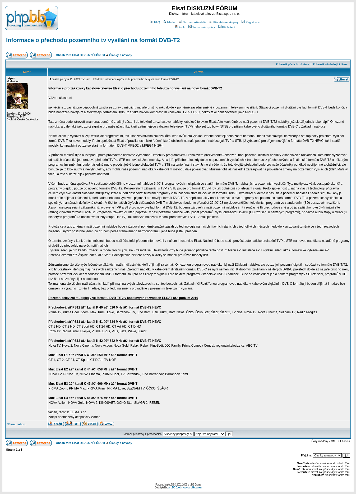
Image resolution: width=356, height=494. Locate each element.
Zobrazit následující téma (330, 64)
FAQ (155, 22)
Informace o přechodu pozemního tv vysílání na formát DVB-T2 (93, 40)
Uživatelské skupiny (223, 22)
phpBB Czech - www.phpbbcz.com (184, 487)
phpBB (170, 484)
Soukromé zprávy (201, 27)
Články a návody (120, 55)
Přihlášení (226, 27)
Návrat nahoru (16, 424)
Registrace (251, 22)
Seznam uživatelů (192, 22)
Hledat (169, 22)
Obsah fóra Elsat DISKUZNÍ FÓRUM (80, 55)
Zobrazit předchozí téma (292, 64)
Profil (180, 27)
